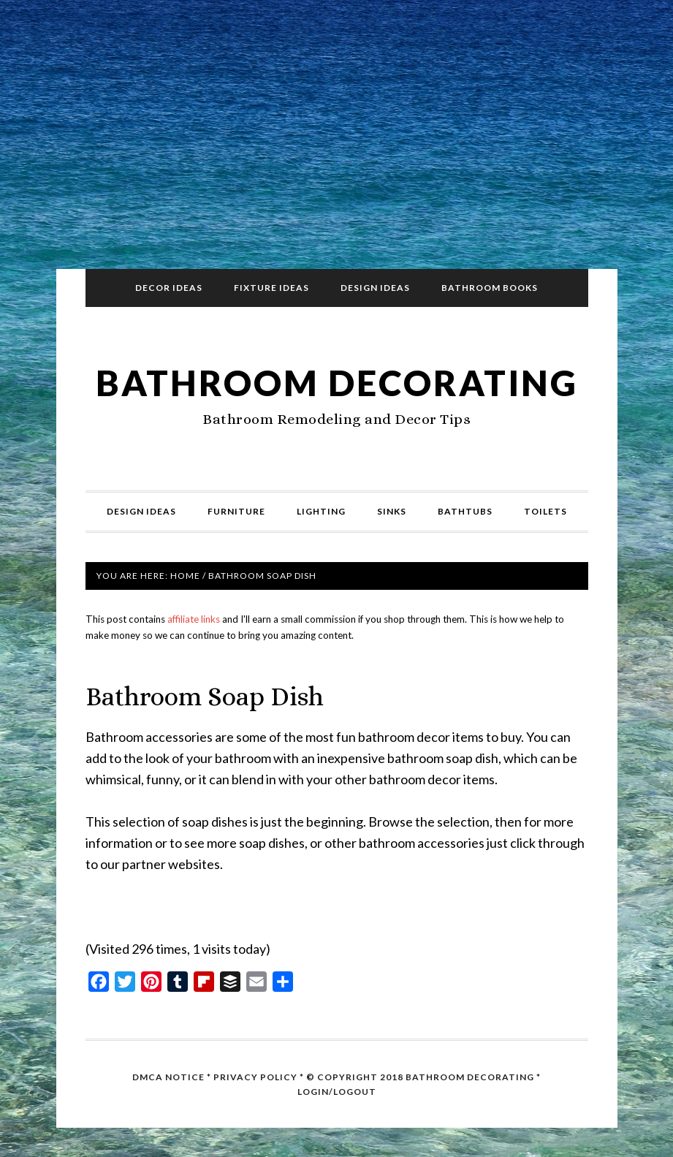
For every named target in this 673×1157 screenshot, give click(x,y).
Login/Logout (336, 1091)
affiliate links (193, 619)
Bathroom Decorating (337, 382)
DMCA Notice (168, 1076)
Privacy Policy (255, 1076)
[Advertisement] (336, 140)
